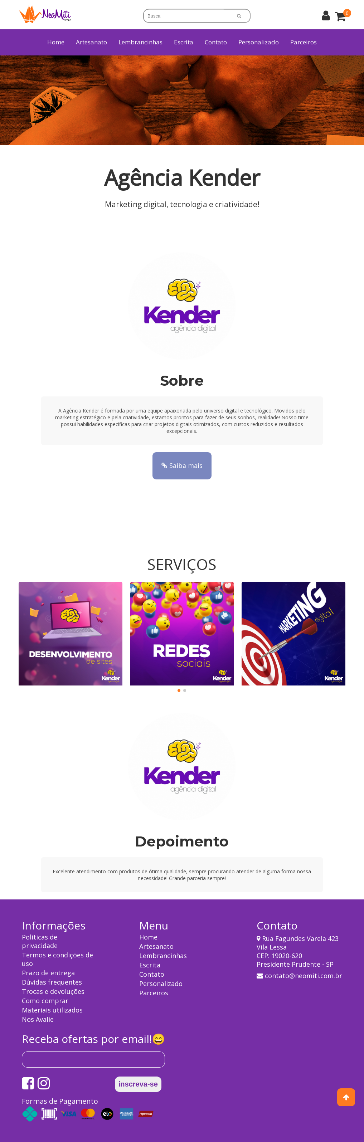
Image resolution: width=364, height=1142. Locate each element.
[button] (179, 690)
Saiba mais (182, 465)
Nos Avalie (38, 1019)
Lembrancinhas (163, 955)
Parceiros (303, 42)
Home (55, 42)
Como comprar (45, 1000)
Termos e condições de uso (57, 959)
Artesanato (156, 946)
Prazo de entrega (48, 972)
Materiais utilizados (52, 1010)
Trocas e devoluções (53, 991)
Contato (216, 42)
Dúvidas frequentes (52, 982)
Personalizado (258, 42)
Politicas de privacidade (40, 941)
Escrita (149, 965)
